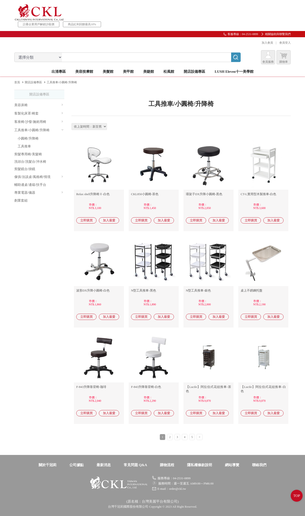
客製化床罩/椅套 (38, 113)
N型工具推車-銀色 (198, 290)
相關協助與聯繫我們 (278, 34)
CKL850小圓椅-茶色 (144, 194)
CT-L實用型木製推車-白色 (258, 194)
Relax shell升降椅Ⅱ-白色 (93, 194)
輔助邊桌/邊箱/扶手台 (30, 185)
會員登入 (285, 42)
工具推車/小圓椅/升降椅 (39, 130)
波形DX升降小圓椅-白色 (93, 290)
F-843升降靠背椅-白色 (146, 387)
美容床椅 (38, 105)
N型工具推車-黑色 (143, 290)
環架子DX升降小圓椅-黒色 (204, 194)
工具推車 (24, 146)
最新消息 (104, 465)
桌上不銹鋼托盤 (251, 290)
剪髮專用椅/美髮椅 (28, 154)
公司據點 (76, 465)
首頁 (17, 82)
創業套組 (21, 200)
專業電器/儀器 (38, 192)
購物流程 (167, 465)
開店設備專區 (33, 82)
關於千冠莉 (47, 465)
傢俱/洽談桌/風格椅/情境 (38, 177)
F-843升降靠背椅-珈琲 (91, 387)
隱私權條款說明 (199, 465)
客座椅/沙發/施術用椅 (38, 122)
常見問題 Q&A (135, 465)
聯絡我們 (259, 465)
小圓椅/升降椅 (28, 138)
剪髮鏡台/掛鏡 (24, 169)
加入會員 (267, 42)
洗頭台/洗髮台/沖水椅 (30, 161)
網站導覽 (232, 465)
